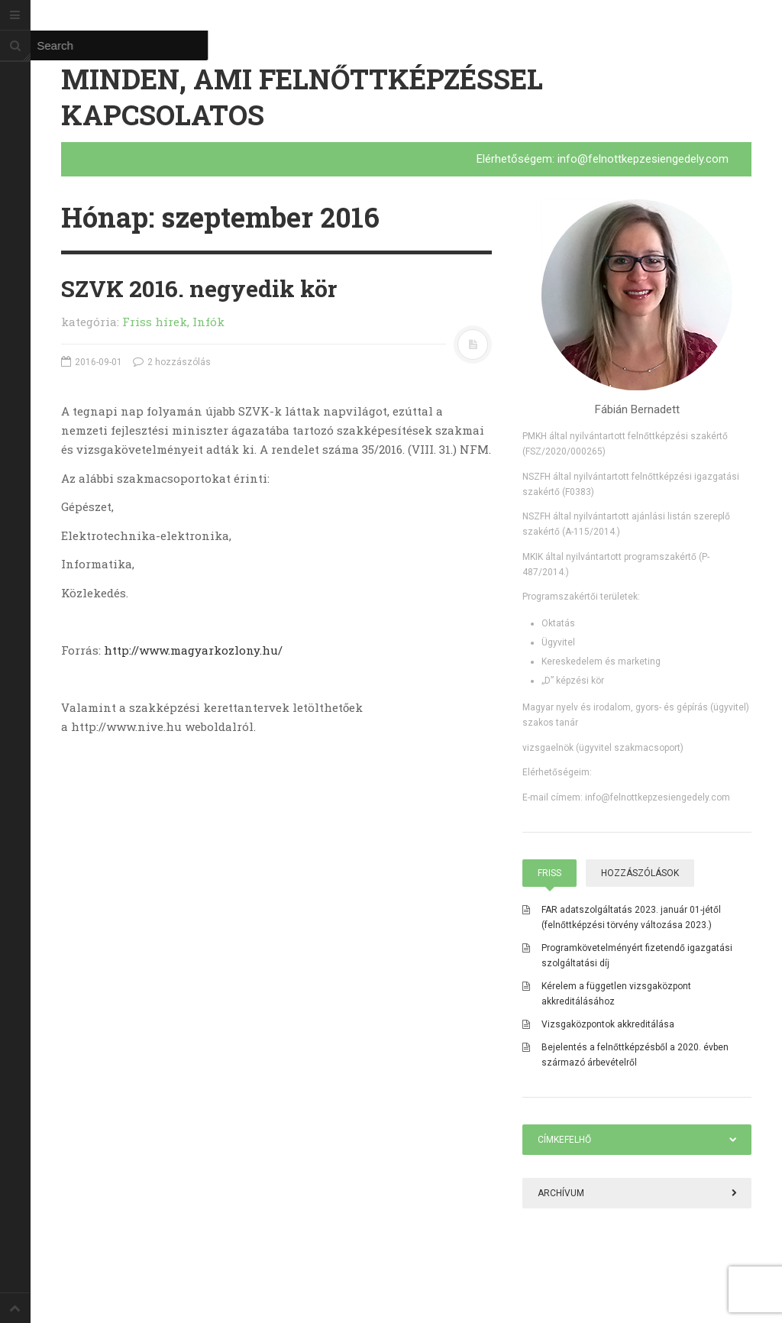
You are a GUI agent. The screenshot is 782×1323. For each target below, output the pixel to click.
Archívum (561, 1193)
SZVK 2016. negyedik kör (199, 288)
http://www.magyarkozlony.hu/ (193, 650)
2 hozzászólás (172, 362)
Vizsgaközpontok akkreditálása (607, 1024)
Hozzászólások (640, 873)
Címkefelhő (564, 1139)
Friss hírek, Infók (173, 321)
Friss (549, 873)
